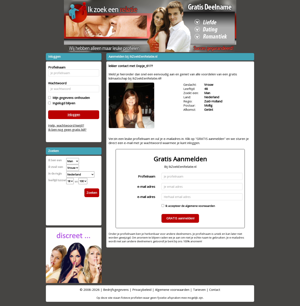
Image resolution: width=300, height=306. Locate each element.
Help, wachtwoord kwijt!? (66, 125)
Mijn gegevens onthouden (70, 98)
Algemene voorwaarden (172, 289)
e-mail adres (146, 186)
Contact (214, 289)
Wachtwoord (56, 83)
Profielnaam (146, 176)
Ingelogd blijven (63, 103)
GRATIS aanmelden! (180, 218)
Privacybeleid (141, 289)
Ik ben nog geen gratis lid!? (67, 129)
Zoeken (91, 192)
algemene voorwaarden (200, 206)
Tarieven (199, 289)
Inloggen (74, 114)
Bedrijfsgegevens (116, 289)
